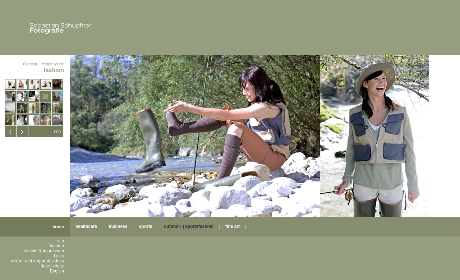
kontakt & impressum (44, 250)
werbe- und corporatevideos (37, 260)
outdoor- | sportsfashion (189, 226)
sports (145, 226)
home (58, 226)
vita (60, 240)
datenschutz (52, 265)
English (57, 271)
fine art (232, 226)
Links (59, 255)
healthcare (86, 226)
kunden (57, 245)
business (118, 226)
